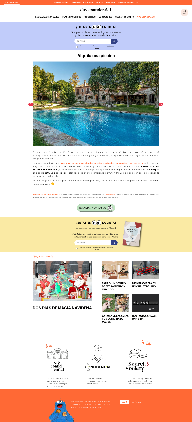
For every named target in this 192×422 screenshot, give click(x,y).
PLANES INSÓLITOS (71, 17)
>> (137, 2)
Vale (124, 402)
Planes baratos (126, 2)
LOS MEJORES (105, 17)
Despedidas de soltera (82, 2)
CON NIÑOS (90, 17)
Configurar (136, 402)
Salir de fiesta (61, 2)
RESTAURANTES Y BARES (47, 17)
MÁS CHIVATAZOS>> (147, 17)
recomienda (11, 3)
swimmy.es (110, 194)
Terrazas (110, 2)
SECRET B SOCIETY (124, 17)
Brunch (99, 2)
